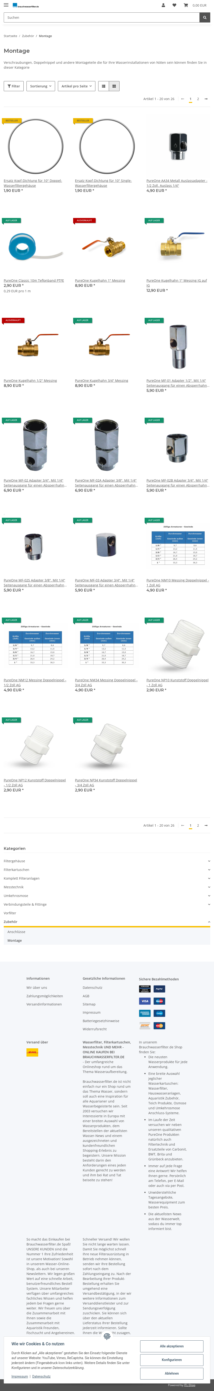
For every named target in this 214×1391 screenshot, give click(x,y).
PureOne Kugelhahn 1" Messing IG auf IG (176, 283)
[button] (163, 5)
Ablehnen (172, 1373)
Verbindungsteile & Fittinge (25, 904)
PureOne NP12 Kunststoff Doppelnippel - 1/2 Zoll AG (35, 782)
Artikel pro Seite (75, 86)
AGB (86, 996)
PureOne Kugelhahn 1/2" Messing (30, 380)
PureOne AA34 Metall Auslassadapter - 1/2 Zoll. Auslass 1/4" (176, 183)
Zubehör (10, 921)
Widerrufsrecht (95, 1029)
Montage (15, 940)
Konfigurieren (172, 1360)
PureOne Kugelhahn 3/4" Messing (101, 380)
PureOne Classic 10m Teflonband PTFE (34, 280)
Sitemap (89, 1004)
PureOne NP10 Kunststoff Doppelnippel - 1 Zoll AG (177, 682)
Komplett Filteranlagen (22, 878)
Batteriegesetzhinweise (101, 1021)
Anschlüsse (16, 932)
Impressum (92, 1012)
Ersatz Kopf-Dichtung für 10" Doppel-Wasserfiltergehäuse (33, 183)
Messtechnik (13, 887)
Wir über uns (36, 987)
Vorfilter (10, 913)
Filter (14, 86)
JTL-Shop (189, 1385)
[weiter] (206, 99)
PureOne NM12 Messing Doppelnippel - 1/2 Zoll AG (35, 682)
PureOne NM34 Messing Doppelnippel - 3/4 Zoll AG (106, 682)
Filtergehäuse (14, 861)
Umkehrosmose (16, 895)
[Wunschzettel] (174, 5)
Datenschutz (92, 987)
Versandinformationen (44, 1004)
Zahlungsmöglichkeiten (44, 996)
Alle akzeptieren (172, 1346)
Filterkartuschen (16, 869)
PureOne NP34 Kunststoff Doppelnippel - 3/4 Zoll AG (106, 782)
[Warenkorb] (195, 5)
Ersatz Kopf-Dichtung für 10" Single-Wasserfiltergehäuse (103, 183)
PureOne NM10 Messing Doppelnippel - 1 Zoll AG (177, 582)
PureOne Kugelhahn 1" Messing (100, 280)
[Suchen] (102, 17)
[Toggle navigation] (6, 3)
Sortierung (38, 86)
